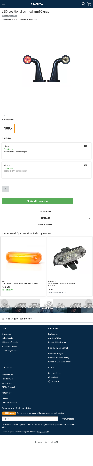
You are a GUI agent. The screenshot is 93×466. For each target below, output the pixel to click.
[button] (43, 450)
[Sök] (83, 4)
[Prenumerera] (68, 437)
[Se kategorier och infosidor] (4, 4)
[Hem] (38, 4)
